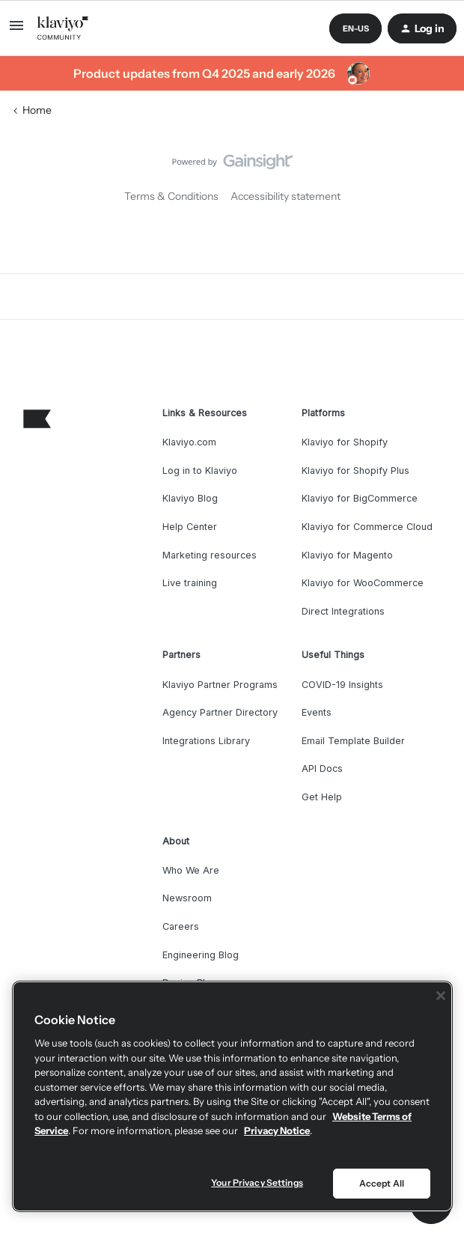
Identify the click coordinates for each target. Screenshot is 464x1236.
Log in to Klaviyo (199, 470)
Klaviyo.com (189, 442)
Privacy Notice (277, 1130)
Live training (189, 582)
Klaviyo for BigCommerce (360, 498)
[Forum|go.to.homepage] (63, 28)
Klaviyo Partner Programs (220, 684)
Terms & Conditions (171, 196)
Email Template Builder (353, 740)
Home (37, 110)
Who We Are (190, 870)
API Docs (322, 768)
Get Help (322, 797)
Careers (180, 926)
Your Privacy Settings (257, 1182)
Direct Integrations (343, 611)
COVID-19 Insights (342, 684)
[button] (16, 30)
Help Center (189, 526)
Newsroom (187, 898)
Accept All (381, 1183)
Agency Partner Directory (220, 712)
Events (317, 712)
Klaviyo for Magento (347, 555)
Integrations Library (206, 740)
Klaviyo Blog (190, 498)
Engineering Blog (200, 955)
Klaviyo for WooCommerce (363, 582)
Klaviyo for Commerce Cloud (367, 526)
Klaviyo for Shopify (345, 442)
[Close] (440, 995)
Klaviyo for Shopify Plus (355, 470)
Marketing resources (209, 555)
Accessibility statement (286, 196)
